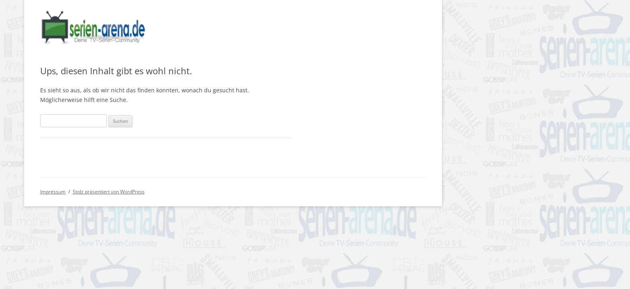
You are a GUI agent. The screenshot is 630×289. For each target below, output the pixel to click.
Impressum (52, 191)
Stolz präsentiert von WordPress (109, 191)
